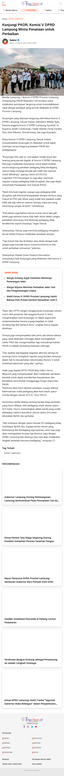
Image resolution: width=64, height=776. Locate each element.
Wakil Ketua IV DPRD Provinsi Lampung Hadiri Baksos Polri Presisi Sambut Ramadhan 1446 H (32, 298)
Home (4, 19)
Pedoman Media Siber (41, 759)
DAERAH (6, 738)
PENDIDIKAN (7, 752)
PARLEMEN (36, 748)
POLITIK (35, 752)
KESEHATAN (37, 738)
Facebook (24, 728)
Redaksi (5, 759)
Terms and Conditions (12, 764)
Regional (31, 10)
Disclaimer (37, 764)
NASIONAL (7, 748)
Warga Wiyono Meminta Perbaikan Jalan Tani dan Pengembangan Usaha (31, 289)
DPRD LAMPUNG (12, 453)
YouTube (35, 728)
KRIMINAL (6, 743)
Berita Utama (11, 10)
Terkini (49, 10)
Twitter (32, 728)
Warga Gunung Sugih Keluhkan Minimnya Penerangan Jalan (29, 280)
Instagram (28, 728)
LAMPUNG (36, 743)
